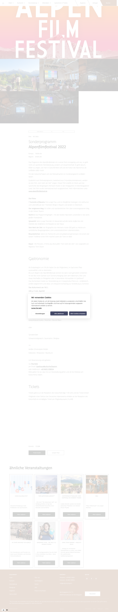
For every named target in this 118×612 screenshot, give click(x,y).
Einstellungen (40, 313)
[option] (7, 610)
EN (7, 610)
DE (3, 610)
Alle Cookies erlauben (77, 313)
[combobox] (3, 610)
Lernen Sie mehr (36, 308)
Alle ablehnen (59, 313)
